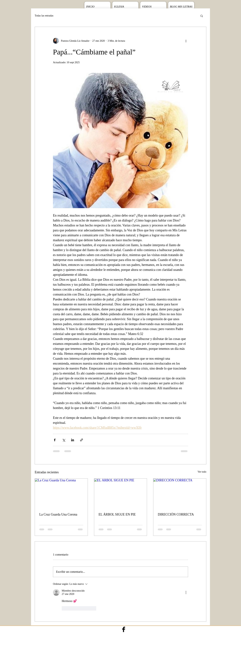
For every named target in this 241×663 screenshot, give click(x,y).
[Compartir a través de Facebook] (54, 440)
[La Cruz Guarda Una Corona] (61, 493)
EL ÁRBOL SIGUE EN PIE (117, 514)
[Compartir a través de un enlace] (81, 440)
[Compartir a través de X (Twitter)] (63, 440)
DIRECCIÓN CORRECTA (176, 514)
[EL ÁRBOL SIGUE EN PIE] (120, 493)
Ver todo (202, 471)
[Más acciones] (186, 41)
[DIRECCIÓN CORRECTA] (179, 493)
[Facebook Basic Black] (123, 629)
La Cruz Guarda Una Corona (58, 514)
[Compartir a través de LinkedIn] (72, 440)
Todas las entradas (44, 15)
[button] (201, 15)
